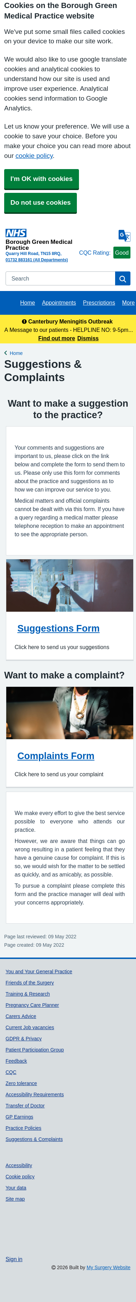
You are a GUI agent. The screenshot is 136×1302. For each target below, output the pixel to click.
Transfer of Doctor (25, 1105)
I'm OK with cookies (41, 178)
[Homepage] (41, 239)
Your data (16, 1187)
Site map (15, 1198)
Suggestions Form (58, 628)
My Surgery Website (108, 1267)
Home (27, 302)
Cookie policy (20, 1176)
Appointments (59, 302)
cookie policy (34, 155)
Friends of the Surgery (30, 982)
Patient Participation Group (35, 1049)
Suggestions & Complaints (34, 1139)
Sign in (14, 1259)
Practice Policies (23, 1128)
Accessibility (19, 1165)
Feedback (16, 1061)
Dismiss (87, 338)
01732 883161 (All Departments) (37, 260)
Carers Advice (21, 1016)
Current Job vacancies (30, 1027)
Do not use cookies (40, 202)
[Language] (124, 236)
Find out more (56, 338)
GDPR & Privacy (24, 1038)
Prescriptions (99, 302)
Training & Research (28, 993)
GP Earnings (19, 1116)
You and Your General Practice (39, 971)
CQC (11, 1072)
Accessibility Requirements (35, 1094)
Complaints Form (56, 756)
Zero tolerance (21, 1083)
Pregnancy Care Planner (32, 1005)
